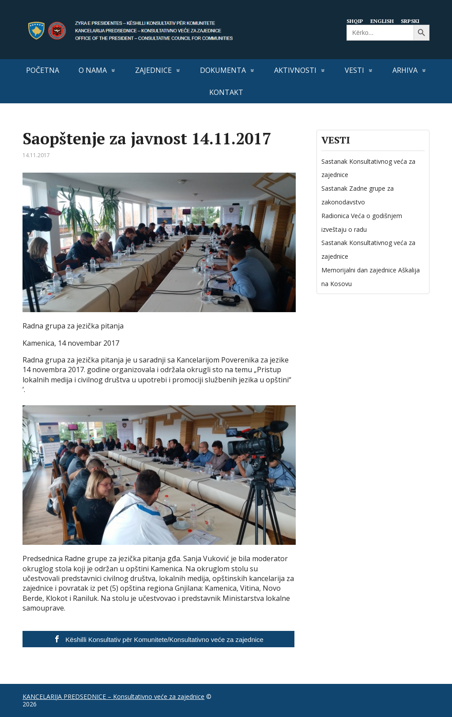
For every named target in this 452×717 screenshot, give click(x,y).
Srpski (412, 21)
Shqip (354, 21)
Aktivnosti (295, 70)
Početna (42, 70)
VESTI (354, 70)
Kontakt (226, 92)
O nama (93, 70)
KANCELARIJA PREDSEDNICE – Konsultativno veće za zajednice (113, 696)
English (382, 21)
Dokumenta (223, 70)
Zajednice (153, 70)
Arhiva (405, 70)
